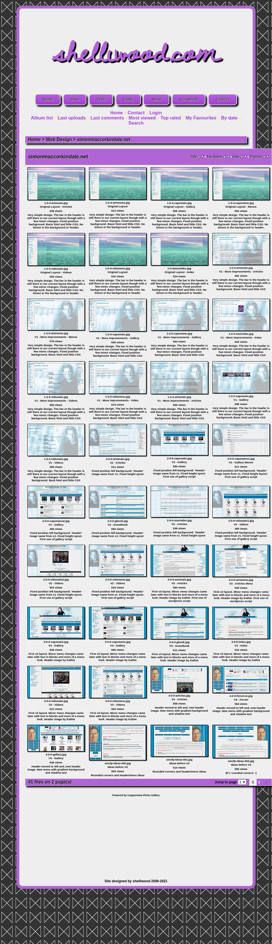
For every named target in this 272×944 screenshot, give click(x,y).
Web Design (59, 139)
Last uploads (72, 117)
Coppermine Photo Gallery (143, 795)
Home (48, 99)
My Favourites (201, 117)
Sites (75, 99)
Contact (222, 99)
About (156, 99)
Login (156, 112)
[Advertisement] (136, 835)
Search (136, 123)
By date (229, 117)
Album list (42, 117)
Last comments (107, 117)
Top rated (171, 117)
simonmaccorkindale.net (103, 139)
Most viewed (142, 117)
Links (128, 99)
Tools (101, 99)
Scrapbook (189, 99)
